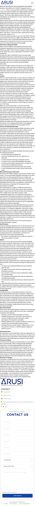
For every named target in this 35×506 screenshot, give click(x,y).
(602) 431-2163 (7, 398)
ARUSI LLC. (22, 502)
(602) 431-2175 (7, 395)
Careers (6, 503)
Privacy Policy (13, 492)
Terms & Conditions (24, 503)
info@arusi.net (6, 392)
